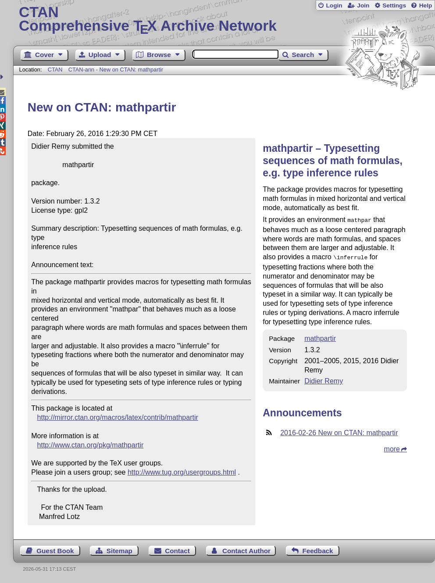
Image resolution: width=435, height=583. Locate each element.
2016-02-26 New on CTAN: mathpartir (339, 431)
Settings (394, 5)
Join (363, 5)
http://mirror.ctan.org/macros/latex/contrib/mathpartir (117, 417)
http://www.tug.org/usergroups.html (182, 472)
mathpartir (320, 336)
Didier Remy (323, 379)
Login (334, 5)
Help (425, 5)
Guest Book (55, 550)
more (392, 447)
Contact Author (246, 550)
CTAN (55, 69)
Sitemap (119, 550)
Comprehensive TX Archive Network (224, 20)
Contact (177, 550)
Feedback (317, 550)
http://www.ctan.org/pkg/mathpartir (90, 445)
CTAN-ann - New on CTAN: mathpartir (115, 69)
